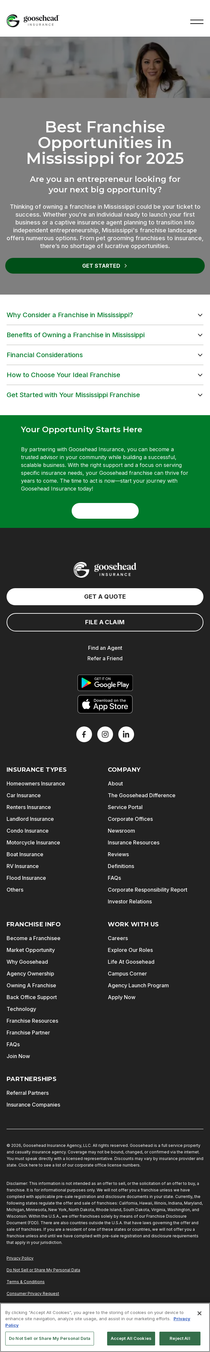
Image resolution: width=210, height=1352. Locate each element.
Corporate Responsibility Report (147, 889)
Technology (21, 1009)
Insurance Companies (33, 1104)
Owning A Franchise (31, 985)
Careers (118, 938)
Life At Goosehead (131, 961)
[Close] (199, 1313)
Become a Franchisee (33, 938)
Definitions (121, 866)
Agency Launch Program (138, 985)
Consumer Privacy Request (33, 1293)
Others (15, 889)
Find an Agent (105, 648)
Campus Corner (127, 973)
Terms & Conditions (26, 1281)
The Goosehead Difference (141, 795)
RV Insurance (23, 866)
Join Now (18, 1056)
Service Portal (125, 807)
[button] (196, 21)
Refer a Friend (105, 658)
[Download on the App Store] (105, 704)
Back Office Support (32, 997)
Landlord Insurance (30, 819)
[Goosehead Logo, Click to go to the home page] (33, 20)
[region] (105, 1327)
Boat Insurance (25, 854)
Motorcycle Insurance (33, 842)
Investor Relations (130, 901)
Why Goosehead (27, 961)
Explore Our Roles (130, 950)
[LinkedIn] (126, 734)
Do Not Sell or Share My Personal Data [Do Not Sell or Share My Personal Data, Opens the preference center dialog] (49, 1338)
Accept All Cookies (131, 1338)
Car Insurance (24, 795)
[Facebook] (84, 734)
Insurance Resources (133, 842)
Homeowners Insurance (36, 783)
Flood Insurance (26, 878)
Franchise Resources (32, 1020)
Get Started (105, 265)
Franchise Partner (28, 1032)
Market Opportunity (31, 950)
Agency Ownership (30, 973)
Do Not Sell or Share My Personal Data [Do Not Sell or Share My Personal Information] (43, 1269)
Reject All (180, 1338)
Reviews (118, 854)
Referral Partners (28, 1093)
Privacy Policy (20, 1258)
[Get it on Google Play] (105, 683)
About (115, 783)
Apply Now (121, 997)
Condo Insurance (28, 830)
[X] (105, 734)
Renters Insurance (29, 807)
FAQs (114, 878)
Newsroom (121, 830)
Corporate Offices (130, 819)
